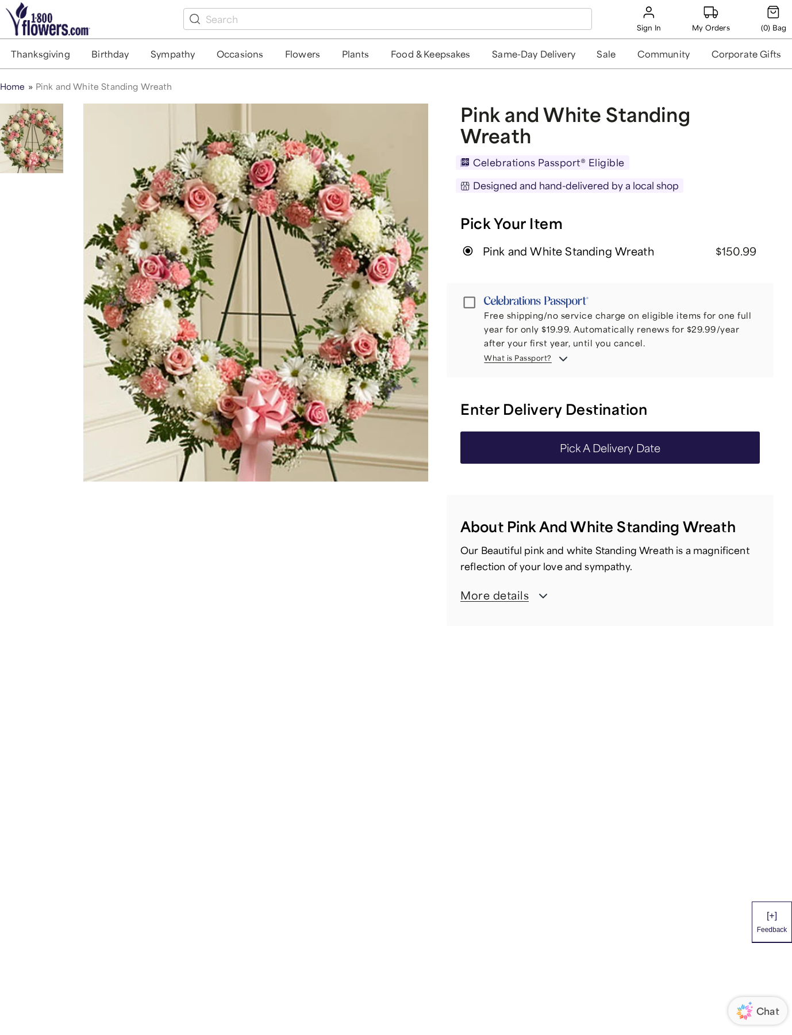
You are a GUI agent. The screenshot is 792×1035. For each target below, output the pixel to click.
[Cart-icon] (773, 18)
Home (12, 86)
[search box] (396, 19)
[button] (40, 53)
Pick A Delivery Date (610, 448)
